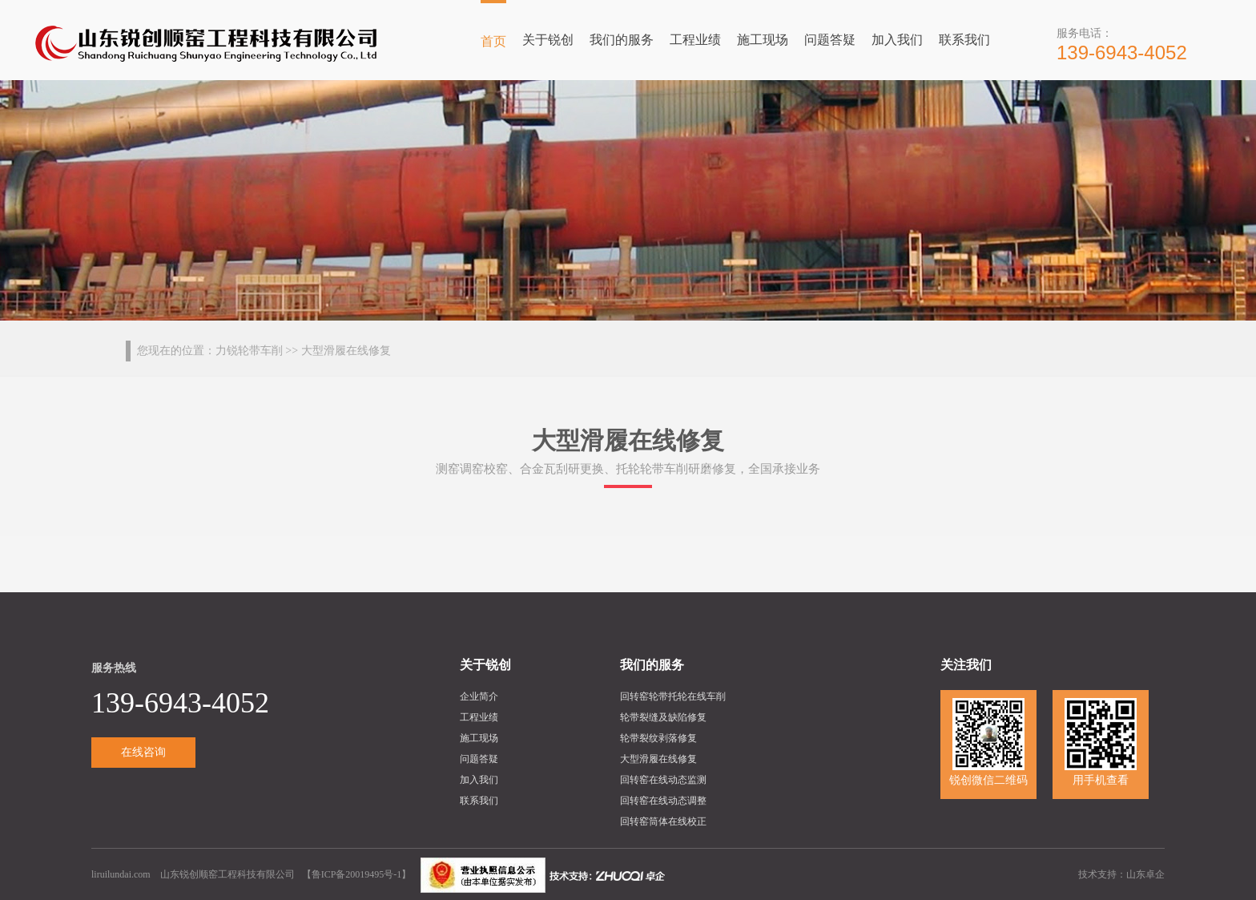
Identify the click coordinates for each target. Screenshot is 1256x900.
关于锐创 (548, 39)
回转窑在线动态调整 (663, 800)
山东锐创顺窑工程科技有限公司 (227, 874)
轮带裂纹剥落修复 (658, 738)
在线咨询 (143, 752)
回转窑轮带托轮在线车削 (673, 696)
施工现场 (762, 39)
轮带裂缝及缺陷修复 (663, 717)
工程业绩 (695, 39)
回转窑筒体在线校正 (663, 821)
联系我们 (964, 39)
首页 (493, 41)
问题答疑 (829, 39)
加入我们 (897, 39)
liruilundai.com (122, 874)
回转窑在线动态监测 (663, 779)
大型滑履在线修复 (658, 759)
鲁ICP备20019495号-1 (357, 874)
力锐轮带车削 (249, 351)
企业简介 (479, 696)
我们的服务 (622, 39)
